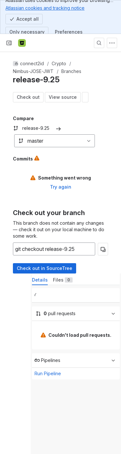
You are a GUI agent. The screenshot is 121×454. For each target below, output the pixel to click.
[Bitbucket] (22, 43)
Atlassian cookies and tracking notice (45, 8)
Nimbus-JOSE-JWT (33, 71)
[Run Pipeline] (76, 360)
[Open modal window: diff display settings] (85, 97)
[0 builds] (76, 295)
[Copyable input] (54, 249)
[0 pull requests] (76, 313)
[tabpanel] (76, 348)
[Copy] (103, 249)
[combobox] (17, 141)
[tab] (39, 280)
